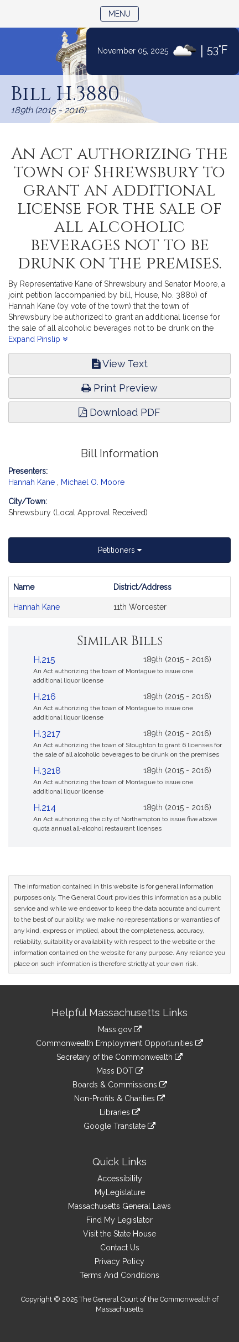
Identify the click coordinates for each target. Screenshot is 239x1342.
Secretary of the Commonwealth (119, 1057)
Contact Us (119, 1247)
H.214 (44, 807)
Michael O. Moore (92, 482)
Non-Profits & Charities (119, 1098)
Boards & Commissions (119, 1084)
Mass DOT (119, 1070)
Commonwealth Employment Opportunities (119, 1043)
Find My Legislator (119, 1220)
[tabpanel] (119, 597)
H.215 (44, 659)
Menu (123, 13)
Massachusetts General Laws (119, 1206)
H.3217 (46, 733)
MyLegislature (120, 1192)
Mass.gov (120, 1029)
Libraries (120, 1112)
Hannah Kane (31, 482)
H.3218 (47, 770)
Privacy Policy (119, 1261)
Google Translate (119, 1126)
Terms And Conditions (119, 1275)
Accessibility (119, 1178)
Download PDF (119, 412)
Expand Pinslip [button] (37, 339)
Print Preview (119, 388)
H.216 (44, 696)
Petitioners (120, 550)
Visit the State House (119, 1233)
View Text (120, 363)
